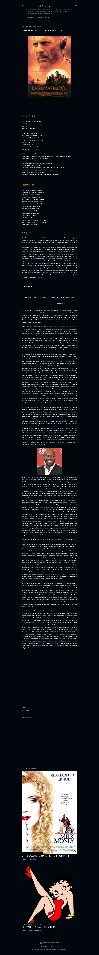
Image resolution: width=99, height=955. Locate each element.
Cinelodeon (38, 5)
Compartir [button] (24, 707)
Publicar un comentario (35, 930)
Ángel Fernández (36, 625)
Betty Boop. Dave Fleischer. (38, 927)
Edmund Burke (47, 326)
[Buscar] (76, 5)
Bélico (27, 710)
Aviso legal (45, 17)
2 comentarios (32, 859)
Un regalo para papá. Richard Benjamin (46, 855)
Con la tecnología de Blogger (49, 942)
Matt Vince (55, 946)
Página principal (33, 17)
